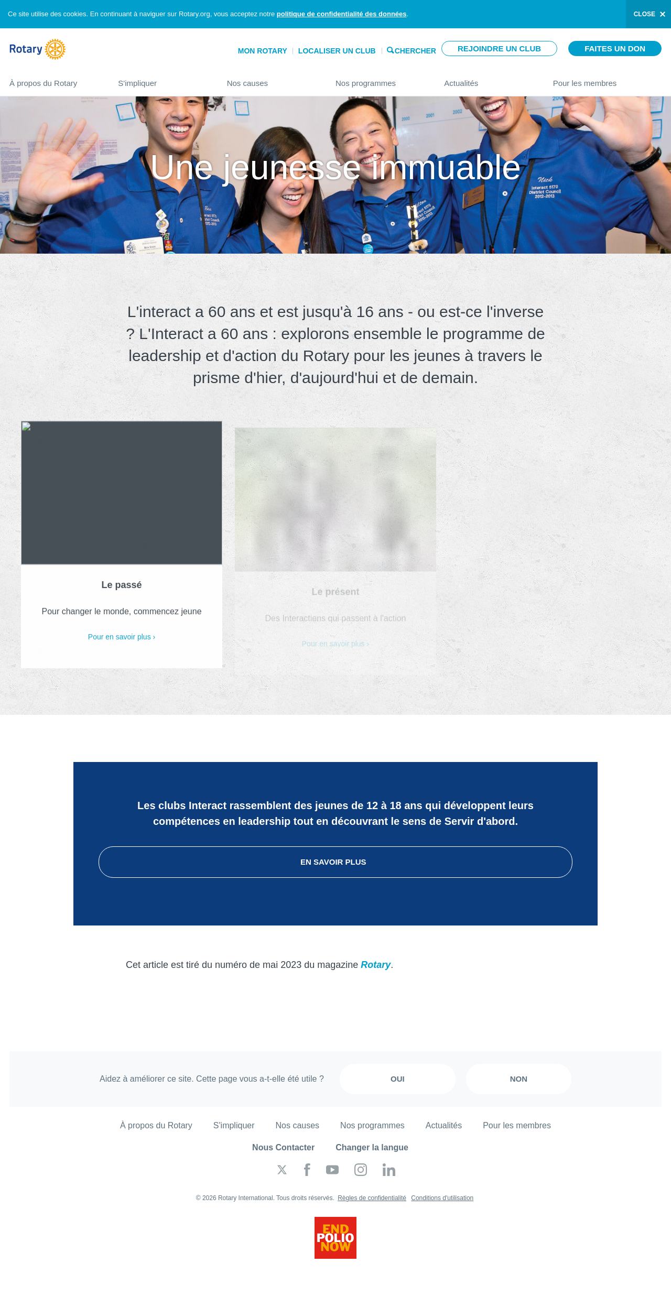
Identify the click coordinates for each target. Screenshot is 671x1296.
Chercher (415, 50)
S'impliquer (161, 79)
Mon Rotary (262, 51)
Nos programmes (379, 79)
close (644, 14)
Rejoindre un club (499, 48)
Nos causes (271, 79)
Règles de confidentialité (372, 1198)
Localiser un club (337, 51)
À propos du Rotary (53, 79)
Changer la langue (372, 1147)
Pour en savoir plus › (121, 642)
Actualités (488, 79)
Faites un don (615, 48)
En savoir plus (335, 861)
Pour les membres (607, 79)
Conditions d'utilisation (442, 1198)
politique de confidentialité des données (342, 14)
